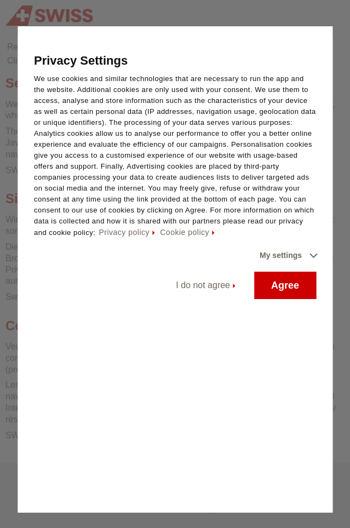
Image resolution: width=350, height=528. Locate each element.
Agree (285, 285)
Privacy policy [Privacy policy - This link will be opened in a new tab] (124, 232)
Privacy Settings (81, 60)
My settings (281, 255)
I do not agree (203, 285)
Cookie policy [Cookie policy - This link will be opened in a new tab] (184, 232)
